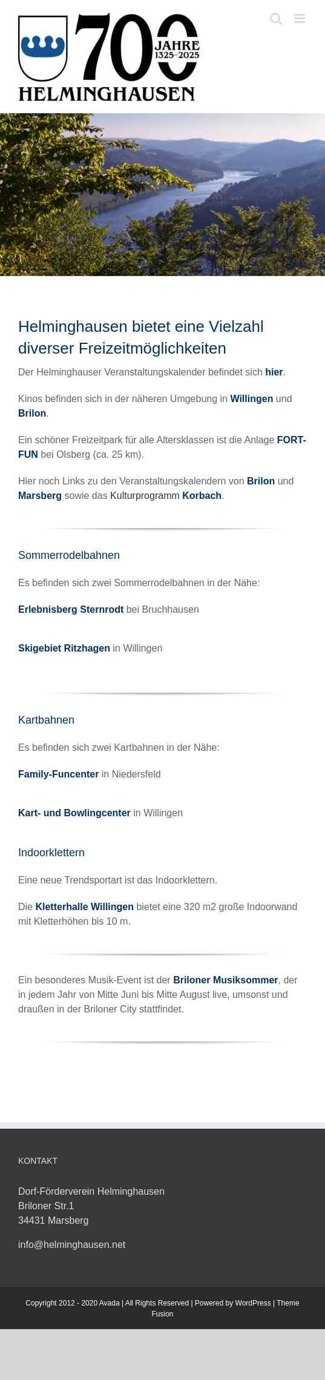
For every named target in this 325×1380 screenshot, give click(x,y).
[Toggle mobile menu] (300, 18)
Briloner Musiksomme (223, 980)
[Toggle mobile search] (276, 18)
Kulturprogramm (166, 495)
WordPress (253, 1303)
